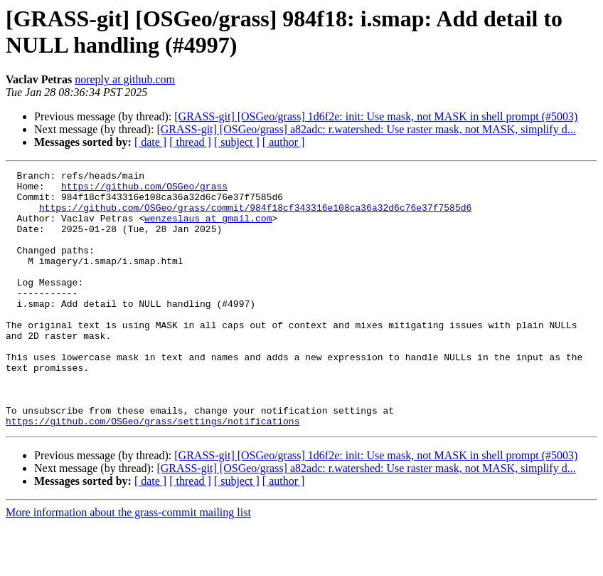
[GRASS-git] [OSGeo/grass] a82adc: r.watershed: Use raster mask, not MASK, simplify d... (365, 129)
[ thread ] (190, 142)
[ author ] (283, 142)
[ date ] (150, 142)
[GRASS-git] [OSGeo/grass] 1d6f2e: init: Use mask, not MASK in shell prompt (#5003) (375, 116)
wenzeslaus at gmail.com (208, 228)
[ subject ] (237, 142)
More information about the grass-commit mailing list (128, 563)
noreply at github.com (125, 79)
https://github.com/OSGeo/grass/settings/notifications (152, 472)
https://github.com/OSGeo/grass (144, 190)
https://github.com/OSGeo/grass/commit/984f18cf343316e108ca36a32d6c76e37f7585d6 (255, 215)
